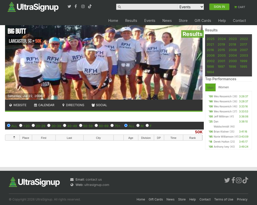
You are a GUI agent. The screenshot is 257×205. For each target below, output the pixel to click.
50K (199, 132)
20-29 (40, 126)
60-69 (103, 126)
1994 (210, 72)
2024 (222, 39)
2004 (233, 55)
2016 (210, 50)
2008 (233, 50)
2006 (211, 55)
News (167, 20)
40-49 (72, 126)
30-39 (56, 126)
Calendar (44, 105)
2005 (222, 55)
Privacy (242, 199)
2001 (221, 61)
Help (222, 20)
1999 (243, 61)
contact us (94, 179)
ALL (14, 126)
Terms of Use (223, 199)
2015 (221, 50)
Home (113, 20)
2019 (221, 44)
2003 (244, 55)
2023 (233, 39)
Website (18, 105)
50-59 (88, 126)
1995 (243, 66)
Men (210, 88)
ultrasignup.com (96, 185)
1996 (232, 66)
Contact (239, 20)
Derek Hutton (221, 141)
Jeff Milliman (221, 116)
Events (149, 20)
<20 (26, 126)
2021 (210, 44)
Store (183, 20)
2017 (243, 44)
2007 (244, 50)
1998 (210, 66)
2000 (233, 61)
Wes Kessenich (223, 96)
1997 (221, 66)
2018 (232, 44)
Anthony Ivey (221, 146)
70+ (118, 126)
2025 (211, 39)
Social (99, 105)
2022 (244, 39)
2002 (211, 61)
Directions (72, 105)
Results (131, 20)
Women (223, 87)
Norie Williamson (224, 136)
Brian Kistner (221, 131)
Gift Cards (203, 20)
